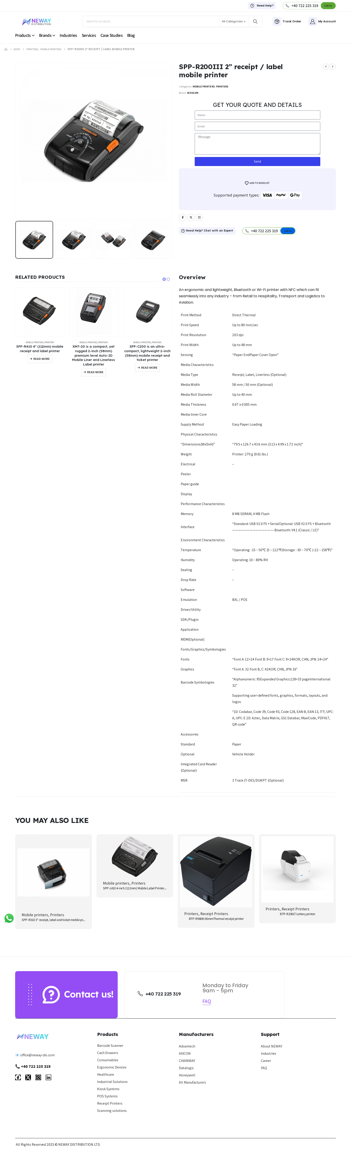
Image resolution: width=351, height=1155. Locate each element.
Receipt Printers (214, 913)
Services (89, 35)
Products (23, 35)
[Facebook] (182, 217)
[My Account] (322, 21)
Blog (131, 35)
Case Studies (111, 35)
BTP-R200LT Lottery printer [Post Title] (297, 914)
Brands (45, 35)
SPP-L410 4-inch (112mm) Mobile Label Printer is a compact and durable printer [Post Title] (155, 888)
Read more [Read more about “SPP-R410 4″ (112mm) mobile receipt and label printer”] (41, 359)
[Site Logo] (36, 21)
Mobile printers (204, 86)
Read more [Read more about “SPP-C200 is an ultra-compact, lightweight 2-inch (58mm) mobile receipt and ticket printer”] (149, 368)
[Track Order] (286, 21)
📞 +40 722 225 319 (33, 1066)
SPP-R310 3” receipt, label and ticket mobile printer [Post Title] (55, 920)
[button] (328, 5)
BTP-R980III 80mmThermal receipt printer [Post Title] (216, 918)
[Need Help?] (262, 5)
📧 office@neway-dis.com (35, 1055)
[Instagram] (199, 217)
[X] (191, 217)
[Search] (255, 21)
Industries (68, 35)
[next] (333, 66)
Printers (222, 86)
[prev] (326, 66)
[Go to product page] (39, 312)
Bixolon (192, 92)
